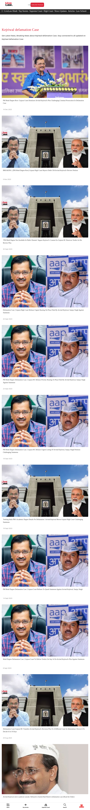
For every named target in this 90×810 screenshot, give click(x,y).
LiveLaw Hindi (10, 11)
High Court (48, 11)
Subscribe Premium (37, 5)
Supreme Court (36, 11)
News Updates (60, 11)
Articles (71, 11)
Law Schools (81, 11)
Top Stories (23, 11)
